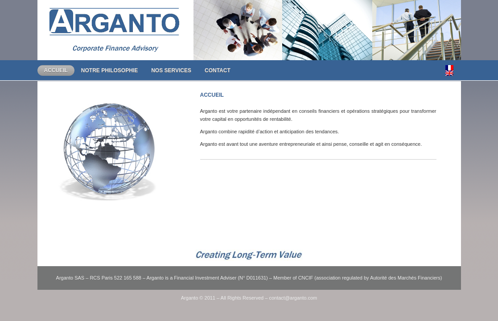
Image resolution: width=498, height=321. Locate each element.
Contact (217, 70)
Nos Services (171, 70)
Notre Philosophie (109, 70)
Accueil (56, 70)
